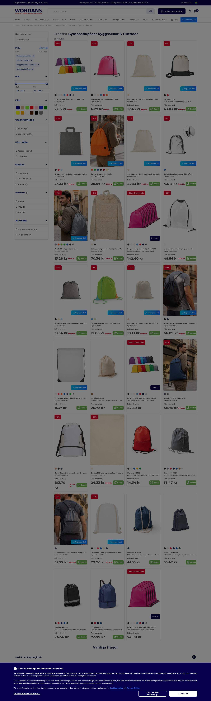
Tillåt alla (183, 693)
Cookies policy (116, 688)
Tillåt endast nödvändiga (152, 693)
